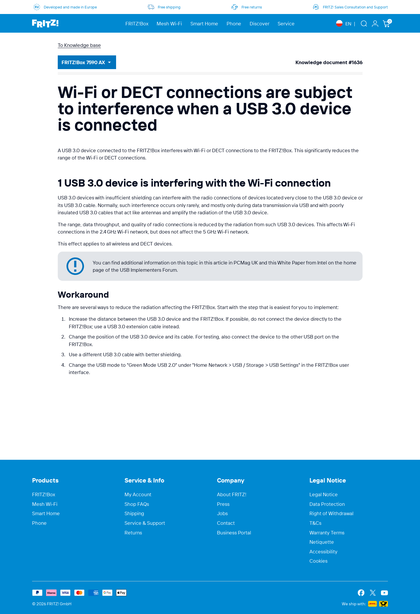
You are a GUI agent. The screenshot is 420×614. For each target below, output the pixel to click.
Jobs (222, 513)
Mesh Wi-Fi (44, 504)
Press (223, 504)
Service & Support (145, 523)
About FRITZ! (231, 494)
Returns (133, 533)
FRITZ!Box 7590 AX (83, 62)
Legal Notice (323, 494)
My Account (138, 494)
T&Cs (315, 523)
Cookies (318, 561)
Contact (226, 523)
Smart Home (46, 513)
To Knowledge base (79, 45)
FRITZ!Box (43, 494)
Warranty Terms (326, 533)
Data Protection (327, 504)
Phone (39, 523)
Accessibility (323, 552)
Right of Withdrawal (331, 513)
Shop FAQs (137, 504)
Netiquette (321, 542)
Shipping (134, 513)
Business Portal (234, 533)
